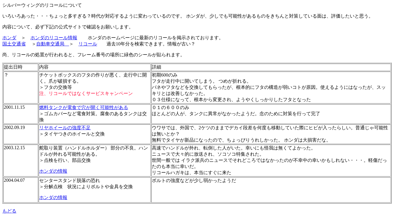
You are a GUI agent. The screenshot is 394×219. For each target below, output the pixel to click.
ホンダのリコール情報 (53, 37)
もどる (9, 210)
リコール (87, 43)
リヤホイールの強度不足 (65, 127)
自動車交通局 (52, 43)
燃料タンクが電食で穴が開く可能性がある (83, 107)
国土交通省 (14, 43)
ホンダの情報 (53, 171)
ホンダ (9, 37)
